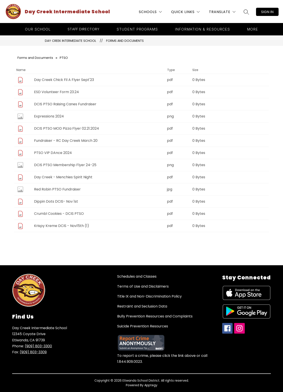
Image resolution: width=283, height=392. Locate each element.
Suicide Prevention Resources (142, 326)
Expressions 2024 (49, 116)
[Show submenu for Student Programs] (137, 29)
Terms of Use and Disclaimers (143, 286)
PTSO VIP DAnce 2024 (53, 152)
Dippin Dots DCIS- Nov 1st (56, 201)
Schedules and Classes (137, 276)
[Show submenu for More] (252, 29)
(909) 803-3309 (33, 352)
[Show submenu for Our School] (38, 29)
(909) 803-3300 (38, 346)
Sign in (267, 11)
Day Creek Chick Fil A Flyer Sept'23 (64, 79)
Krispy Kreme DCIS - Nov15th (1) (61, 225)
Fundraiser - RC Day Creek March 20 (66, 140)
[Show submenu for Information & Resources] (202, 29)
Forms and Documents (125, 40)
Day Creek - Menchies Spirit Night (63, 177)
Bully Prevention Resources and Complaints (155, 316)
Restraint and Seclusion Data (142, 306)
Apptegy (150, 385)
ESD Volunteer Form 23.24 (56, 91)
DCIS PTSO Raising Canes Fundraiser (65, 104)
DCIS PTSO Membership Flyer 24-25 (65, 164)
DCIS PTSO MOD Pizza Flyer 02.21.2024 (66, 128)
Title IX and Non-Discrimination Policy (149, 296)
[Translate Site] (222, 12)
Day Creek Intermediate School (70, 40)
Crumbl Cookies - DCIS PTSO (59, 213)
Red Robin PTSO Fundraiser (57, 189)
